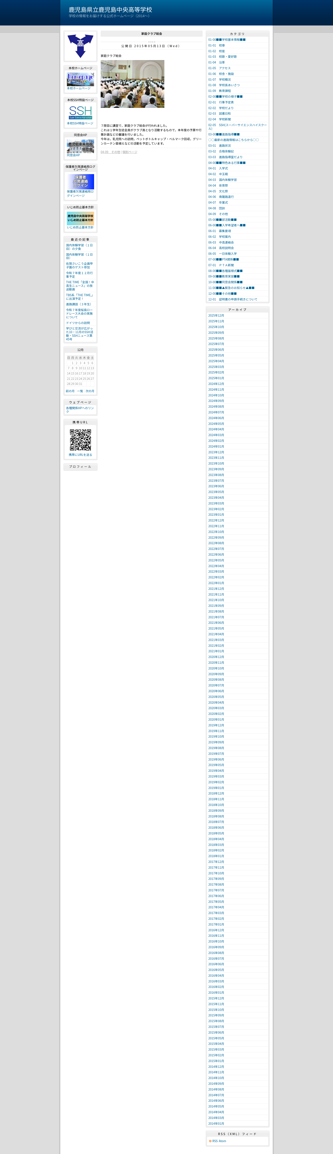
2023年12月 (216, 452)
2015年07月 (216, 1026)
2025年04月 (216, 361)
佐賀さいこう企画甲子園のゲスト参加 (79, 265)
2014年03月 (216, 1118)
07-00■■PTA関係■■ (223, 259)
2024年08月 (216, 406)
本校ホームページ (78, 88)
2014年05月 (216, 1106)
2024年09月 (216, 401)
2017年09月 (216, 878)
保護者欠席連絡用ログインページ (80, 193)
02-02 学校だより (221, 108)
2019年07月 (216, 753)
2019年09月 (216, 742)
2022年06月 (216, 554)
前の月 (70, 390)
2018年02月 (216, 850)
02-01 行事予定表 (221, 102)
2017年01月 (216, 924)
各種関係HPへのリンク (80, 410)
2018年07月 (216, 822)
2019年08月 (216, 748)
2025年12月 (216, 315)
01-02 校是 (216, 51)
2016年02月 (216, 987)
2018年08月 (216, 816)
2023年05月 (216, 492)
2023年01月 (216, 514)
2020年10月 (216, 668)
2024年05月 (216, 423)
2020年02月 (216, 714)
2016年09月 (216, 947)
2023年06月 (216, 486)
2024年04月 (216, 429)
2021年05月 (216, 628)
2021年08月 (216, 611)
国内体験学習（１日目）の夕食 (79, 247)
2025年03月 (216, 367)
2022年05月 (216, 560)
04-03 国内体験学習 (222, 180)
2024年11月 (216, 389)
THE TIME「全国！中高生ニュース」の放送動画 (80, 285)
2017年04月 (216, 907)
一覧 (80, 390)
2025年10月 (216, 327)
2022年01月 (216, 583)
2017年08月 (216, 884)
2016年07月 (216, 958)
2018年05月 (216, 833)
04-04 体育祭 (218, 185)
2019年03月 (216, 776)
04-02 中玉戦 (218, 174)
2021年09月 (216, 605)
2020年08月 (216, 679)
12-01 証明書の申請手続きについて (233, 299)
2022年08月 (216, 543)
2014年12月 (216, 1066)
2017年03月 (216, 913)
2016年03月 (216, 981)
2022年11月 (216, 526)
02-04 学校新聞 (219, 119)
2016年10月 (216, 941)
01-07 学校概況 (219, 79)
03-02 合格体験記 (221, 151)
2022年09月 (216, 537)
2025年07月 (216, 344)
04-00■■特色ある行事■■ (227, 163)
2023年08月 (216, 475)
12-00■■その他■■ (222, 293)
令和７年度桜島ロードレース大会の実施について (79, 313)
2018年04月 (216, 839)
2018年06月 (216, 827)
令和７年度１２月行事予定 (79, 275)
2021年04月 (216, 634)
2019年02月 (216, 782)
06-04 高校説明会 (221, 248)
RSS (215, 1141)
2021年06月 (216, 622)
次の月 (90, 390)
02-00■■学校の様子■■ (225, 96)
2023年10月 (216, 463)
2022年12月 (216, 520)
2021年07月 (216, 617)
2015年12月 (216, 998)
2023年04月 (216, 497)
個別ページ (130, 152)
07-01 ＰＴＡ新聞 (221, 265)
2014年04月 (216, 1112)
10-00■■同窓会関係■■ (225, 282)
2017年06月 (216, 896)
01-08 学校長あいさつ (224, 85)
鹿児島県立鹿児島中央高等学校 (110, 9)
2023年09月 (216, 469)
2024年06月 (216, 418)
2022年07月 (216, 549)
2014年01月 (216, 1123)
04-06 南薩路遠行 (221, 196)
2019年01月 (216, 788)
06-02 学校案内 (219, 236)
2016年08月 (216, 953)
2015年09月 (216, 1015)
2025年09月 (216, 332)
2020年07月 (216, 685)
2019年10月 (216, 736)
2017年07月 (216, 890)
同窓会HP (73, 155)
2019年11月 (216, 731)
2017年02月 (216, 918)
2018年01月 (216, 856)
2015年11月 (216, 1004)
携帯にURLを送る (80, 455)
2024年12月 (216, 384)
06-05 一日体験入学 (222, 253)
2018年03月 (216, 845)
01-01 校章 (216, 45)
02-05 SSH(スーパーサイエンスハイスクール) (237, 127)
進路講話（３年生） (79, 304)
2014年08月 (216, 1089)
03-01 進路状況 (219, 145)
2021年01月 (216, 651)
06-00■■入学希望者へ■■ (227, 225)
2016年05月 (216, 970)
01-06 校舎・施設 (221, 74)
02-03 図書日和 (219, 113)
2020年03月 (216, 708)
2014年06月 (216, 1100)
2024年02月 (216, 440)
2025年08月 (216, 338)
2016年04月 (216, 975)
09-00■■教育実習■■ (224, 276)
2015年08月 (216, 1021)
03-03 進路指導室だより (225, 157)
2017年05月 (216, 901)
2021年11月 (216, 594)
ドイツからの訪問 (78, 323)
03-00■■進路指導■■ (224, 134)
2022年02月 (216, 577)
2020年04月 (216, 702)
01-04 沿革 (216, 62)
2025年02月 (216, 372)
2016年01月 (216, 992)
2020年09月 (216, 674)
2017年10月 (216, 873)
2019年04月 (216, 770)
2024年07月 (216, 412)
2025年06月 (216, 349)
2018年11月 (216, 799)
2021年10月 (216, 600)
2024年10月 (216, 395)
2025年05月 (216, 355)
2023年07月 (216, 480)
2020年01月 (216, 719)
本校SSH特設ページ (80, 123)
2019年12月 (216, 725)
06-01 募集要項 (219, 231)
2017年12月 (216, 862)
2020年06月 (216, 691)
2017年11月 (216, 867)
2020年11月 (216, 662)
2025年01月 (216, 378)
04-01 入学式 (218, 168)
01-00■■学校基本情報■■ (227, 39)
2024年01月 (216, 446)
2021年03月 (216, 640)
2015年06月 (216, 1032)
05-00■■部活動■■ (222, 219)
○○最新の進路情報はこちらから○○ (233, 140)
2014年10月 (216, 1078)
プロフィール (80, 466)
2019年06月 (216, 759)
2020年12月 (216, 657)
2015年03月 (216, 1049)
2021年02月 (216, 645)
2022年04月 (216, 566)
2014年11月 (216, 1072)
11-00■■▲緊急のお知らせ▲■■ (231, 288)
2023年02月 (216, 509)
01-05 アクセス (219, 68)
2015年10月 (216, 1009)
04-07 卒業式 (218, 202)
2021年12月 (216, 588)
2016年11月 (216, 935)
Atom (222, 1141)
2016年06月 (216, 964)
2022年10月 (216, 532)
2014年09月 (216, 1083)
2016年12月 (216, 930)
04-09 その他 (110, 152)
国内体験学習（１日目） (79, 256)
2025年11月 (216, 321)
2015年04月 (216, 1043)
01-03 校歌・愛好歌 (222, 56)
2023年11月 (216, 457)
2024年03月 (216, 435)
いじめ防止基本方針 (80, 227)
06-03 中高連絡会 (221, 242)
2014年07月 (216, 1095)
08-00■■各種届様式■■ (225, 271)
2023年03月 (216, 503)
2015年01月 (216, 1061)
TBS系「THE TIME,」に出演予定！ (80, 297)
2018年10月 (216, 805)
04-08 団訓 (216, 208)
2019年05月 (216, 765)
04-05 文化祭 (218, 191)
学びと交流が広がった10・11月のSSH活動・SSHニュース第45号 (79, 333)
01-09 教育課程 (219, 91)
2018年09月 (216, 810)
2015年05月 (216, 1038)
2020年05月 (216, 697)
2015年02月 (216, 1055)
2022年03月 (216, 571)
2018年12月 (216, 793)
